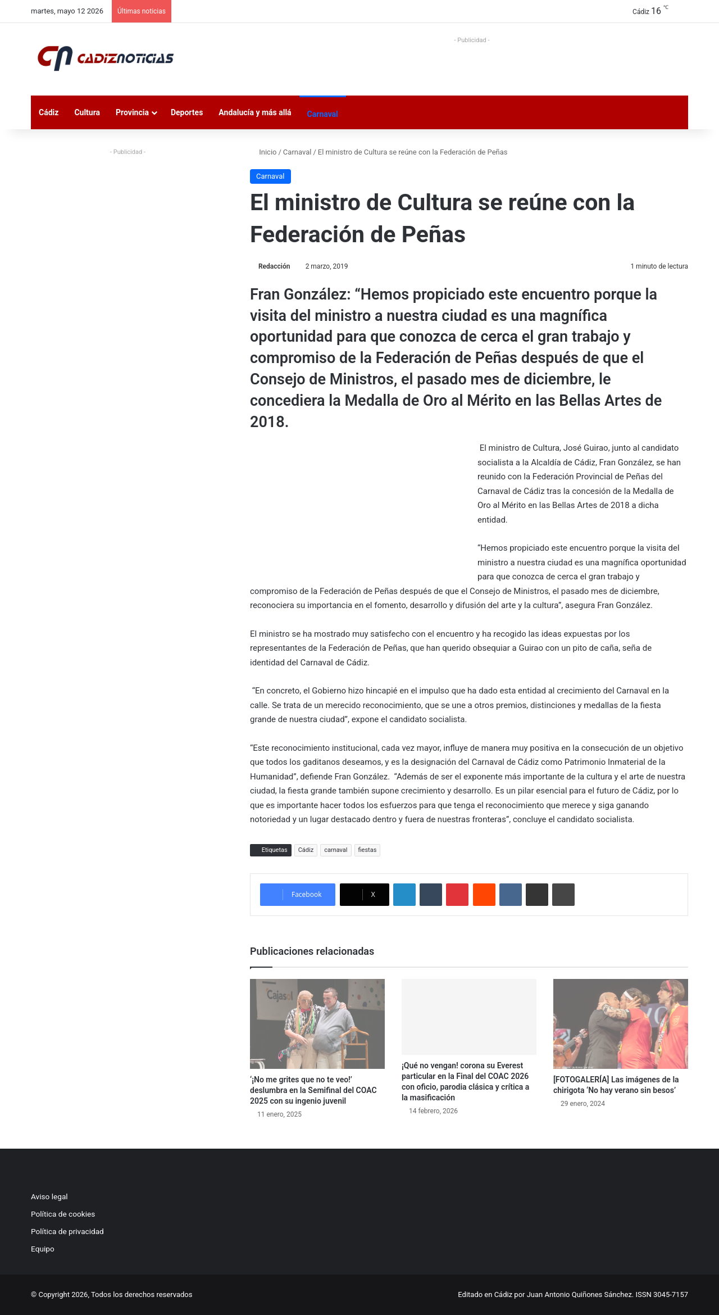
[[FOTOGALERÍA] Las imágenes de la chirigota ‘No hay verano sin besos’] (620, 1024)
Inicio (263, 152)
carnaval (335, 850)
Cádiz (48, 112)
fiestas (367, 850)
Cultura (87, 112)
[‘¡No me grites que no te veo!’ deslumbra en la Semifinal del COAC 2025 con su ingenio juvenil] (317, 1024)
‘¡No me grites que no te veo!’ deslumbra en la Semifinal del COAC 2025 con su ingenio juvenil (313, 1090)
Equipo (42, 1248)
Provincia (132, 112)
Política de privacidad (67, 1231)
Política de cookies (63, 1213)
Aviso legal (49, 1196)
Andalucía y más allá (255, 112)
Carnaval (322, 114)
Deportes (187, 112)
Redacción (274, 266)
